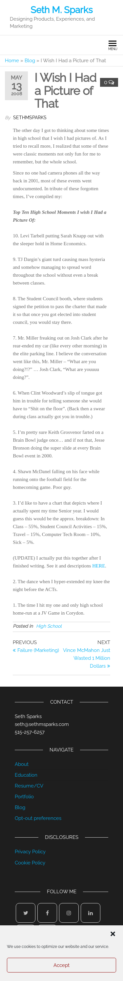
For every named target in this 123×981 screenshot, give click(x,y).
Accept (61, 965)
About (22, 764)
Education (26, 775)
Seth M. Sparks (62, 10)
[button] (113, 934)
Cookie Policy (30, 863)
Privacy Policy (30, 852)
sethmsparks (30, 117)
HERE (98, 565)
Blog (30, 61)
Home (12, 61)
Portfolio (24, 797)
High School (49, 626)
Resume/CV (29, 786)
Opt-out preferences (38, 818)
